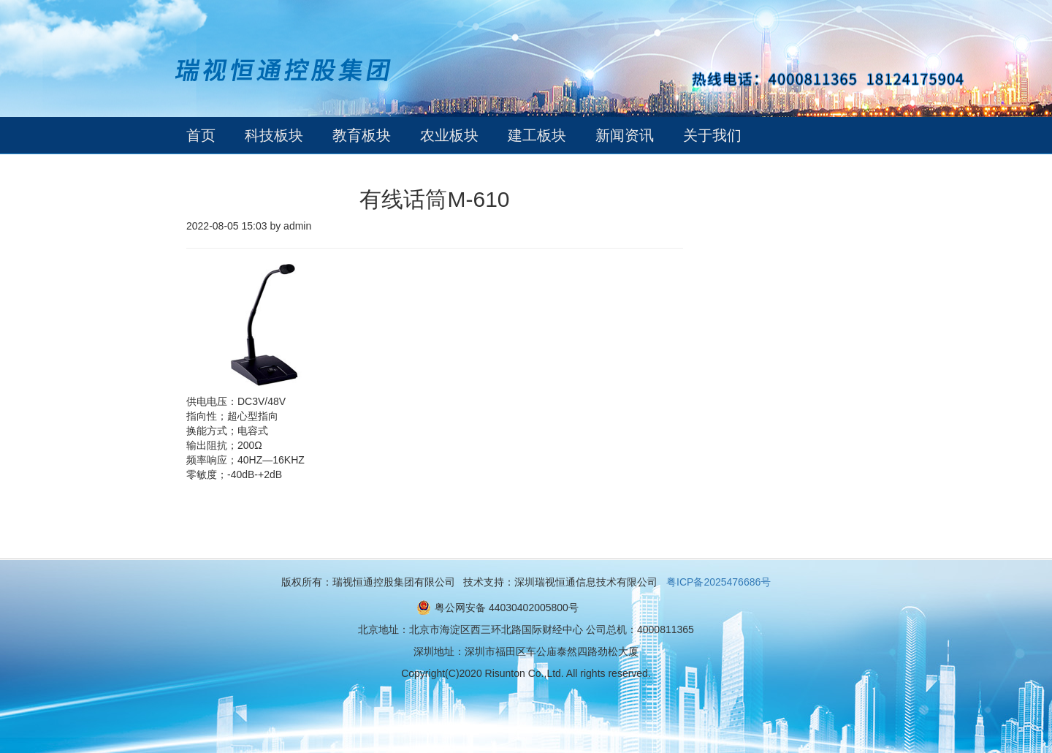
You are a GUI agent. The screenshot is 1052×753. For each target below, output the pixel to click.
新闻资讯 (624, 135)
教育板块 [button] (361, 135)
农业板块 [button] (449, 135)
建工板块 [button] (537, 135)
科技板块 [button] (274, 135)
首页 (201, 135)
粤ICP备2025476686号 (718, 582)
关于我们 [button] (712, 135)
